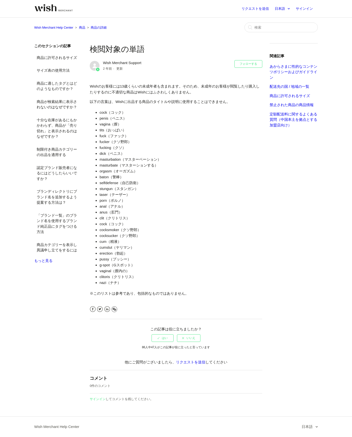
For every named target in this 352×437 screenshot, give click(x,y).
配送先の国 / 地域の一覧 (289, 86)
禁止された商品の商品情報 (292, 105)
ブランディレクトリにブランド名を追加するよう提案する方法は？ (57, 196)
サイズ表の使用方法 (53, 70)
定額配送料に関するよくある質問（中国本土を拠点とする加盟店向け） (293, 119)
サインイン (98, 399)
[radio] (163, 338)
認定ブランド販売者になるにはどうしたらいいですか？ (57, 173)
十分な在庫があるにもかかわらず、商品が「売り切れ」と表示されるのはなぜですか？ (57, 128)
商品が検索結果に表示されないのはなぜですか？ (57, 104)
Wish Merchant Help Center (53, 27)
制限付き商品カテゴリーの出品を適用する (57, 152)
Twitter (100, 309)
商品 (82, 27)
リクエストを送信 (255, 9)
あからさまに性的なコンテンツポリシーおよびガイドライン (293, 71)
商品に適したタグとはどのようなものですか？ (57, 86)
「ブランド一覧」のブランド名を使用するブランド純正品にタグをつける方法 (57, 223)
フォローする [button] (248, 64)
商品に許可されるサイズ (57, 58)
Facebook (93, 309)
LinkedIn (107, 309)
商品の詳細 (99, 27)
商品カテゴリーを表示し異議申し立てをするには (57, 247)
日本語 (280, 9)
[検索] (281, 27)
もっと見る (43, 260)
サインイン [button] (304, 9)
